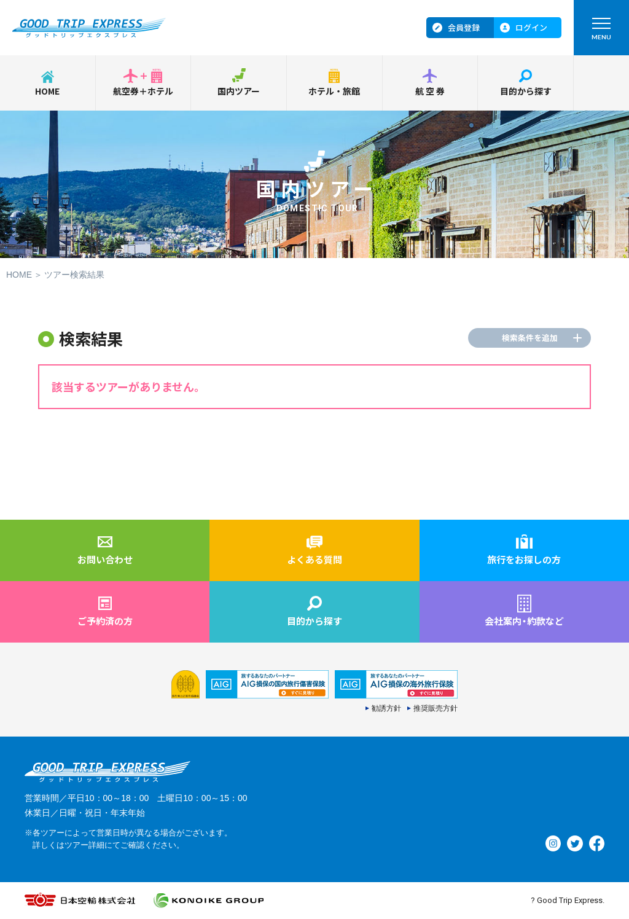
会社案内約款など (524, 620)
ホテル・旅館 (334, 91)
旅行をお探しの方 (524, 559)
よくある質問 (314, 559)
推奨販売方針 (435, 708)
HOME (47, 91)
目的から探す (526, 91)
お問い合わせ (105, 559)
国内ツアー (238, 91)
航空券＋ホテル (143, 91)
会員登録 (464, 27)
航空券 (430, 91)
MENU (601, 32)
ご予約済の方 (105, 620)
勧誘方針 (386, 708)
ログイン (531, 27)
